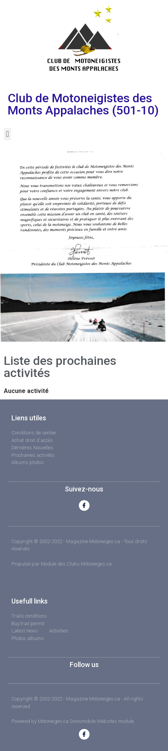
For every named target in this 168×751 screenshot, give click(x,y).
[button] (7, 134)
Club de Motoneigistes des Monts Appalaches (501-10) (83, 104)
